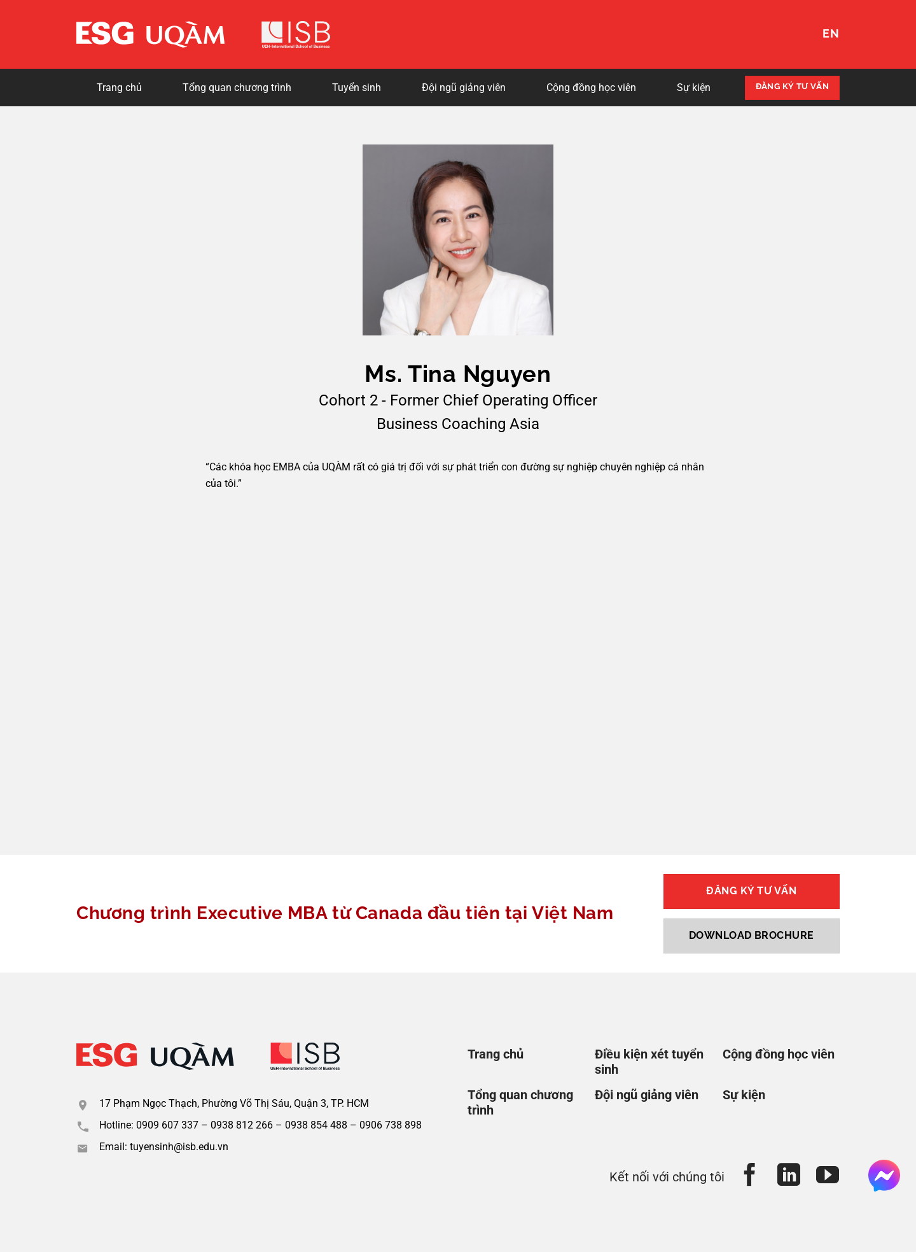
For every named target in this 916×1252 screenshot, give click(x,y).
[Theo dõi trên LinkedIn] (789, 1177)
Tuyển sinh (356, 87)
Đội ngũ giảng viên (464, 87)
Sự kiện (694, 87)
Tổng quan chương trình (237, 87)
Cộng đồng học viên (591, 87)
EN (831, 33)
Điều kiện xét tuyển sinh (649, 1061)
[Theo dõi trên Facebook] (750, 1177)
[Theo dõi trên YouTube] (828, 1177)
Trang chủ (119, 87)
